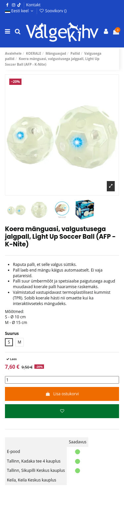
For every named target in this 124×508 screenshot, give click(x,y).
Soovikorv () (52, 11)
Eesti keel (20, 11)
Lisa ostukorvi (62, 394)
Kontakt (33, 5)
